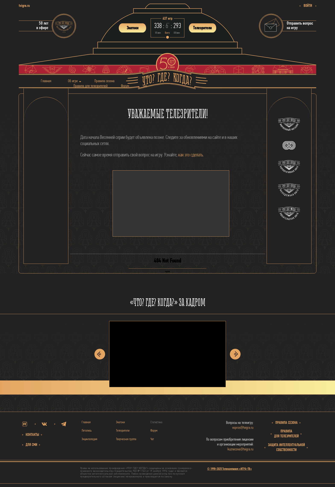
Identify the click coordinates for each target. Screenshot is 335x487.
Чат (145, 86)
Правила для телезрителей (90, 86)
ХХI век (177, 32)
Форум (125, 86)
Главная (46, 81)
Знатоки (120, 422)
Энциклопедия (89, 439)
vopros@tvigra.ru (242, 428)
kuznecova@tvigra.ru (240, 449)
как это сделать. (191, 155)
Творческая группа (126, 439)
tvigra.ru (24, 6)
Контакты (32, 435)
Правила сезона (104, 81)
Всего (167, 32)
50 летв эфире (42, 25)
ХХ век (158, 32)
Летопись (87, 430)
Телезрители (122, 430)
